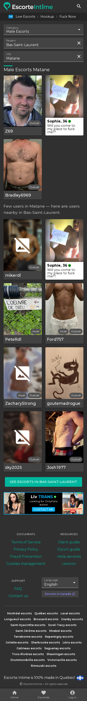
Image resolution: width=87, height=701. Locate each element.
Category (12, 27)
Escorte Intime (32, 684)
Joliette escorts (17, 642)
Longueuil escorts (17, 619)
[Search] (78, 6)
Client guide (69, 542)
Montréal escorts (19, 613)
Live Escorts (25, 17)
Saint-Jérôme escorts (31, 630)
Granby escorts (72, 619)
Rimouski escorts (43, 665)
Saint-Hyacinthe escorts (28, 625)
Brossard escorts (46, 619)
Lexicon (69, 564)
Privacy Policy (26, 549)
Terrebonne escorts (28, 636)
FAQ (18, 589)
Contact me (43, 509)
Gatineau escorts (29, 648)
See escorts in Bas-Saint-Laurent (43, 482)
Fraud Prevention (26, 556)
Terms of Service (26, 542)
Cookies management (25, 564)
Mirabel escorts (60, 630)
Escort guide (68, 549)
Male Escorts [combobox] (17, 31)
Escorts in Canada (60, 594)
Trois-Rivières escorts (28, 654)
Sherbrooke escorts (45, 642)
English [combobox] (50, 584)
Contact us (18, 596)
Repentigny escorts (59, 636)
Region (11, 40)
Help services (69, 556)
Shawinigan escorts (61, 654)
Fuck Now (67, 17)
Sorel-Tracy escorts (62, 625)
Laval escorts (70, 613)
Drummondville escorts (28, 660)
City (8, 54)
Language (51, 580)
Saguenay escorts (57, 648)
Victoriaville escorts (62, 660)
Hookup (47, 17)
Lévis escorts (72, 642)
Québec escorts (46, 613)
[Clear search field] (78, 43)
